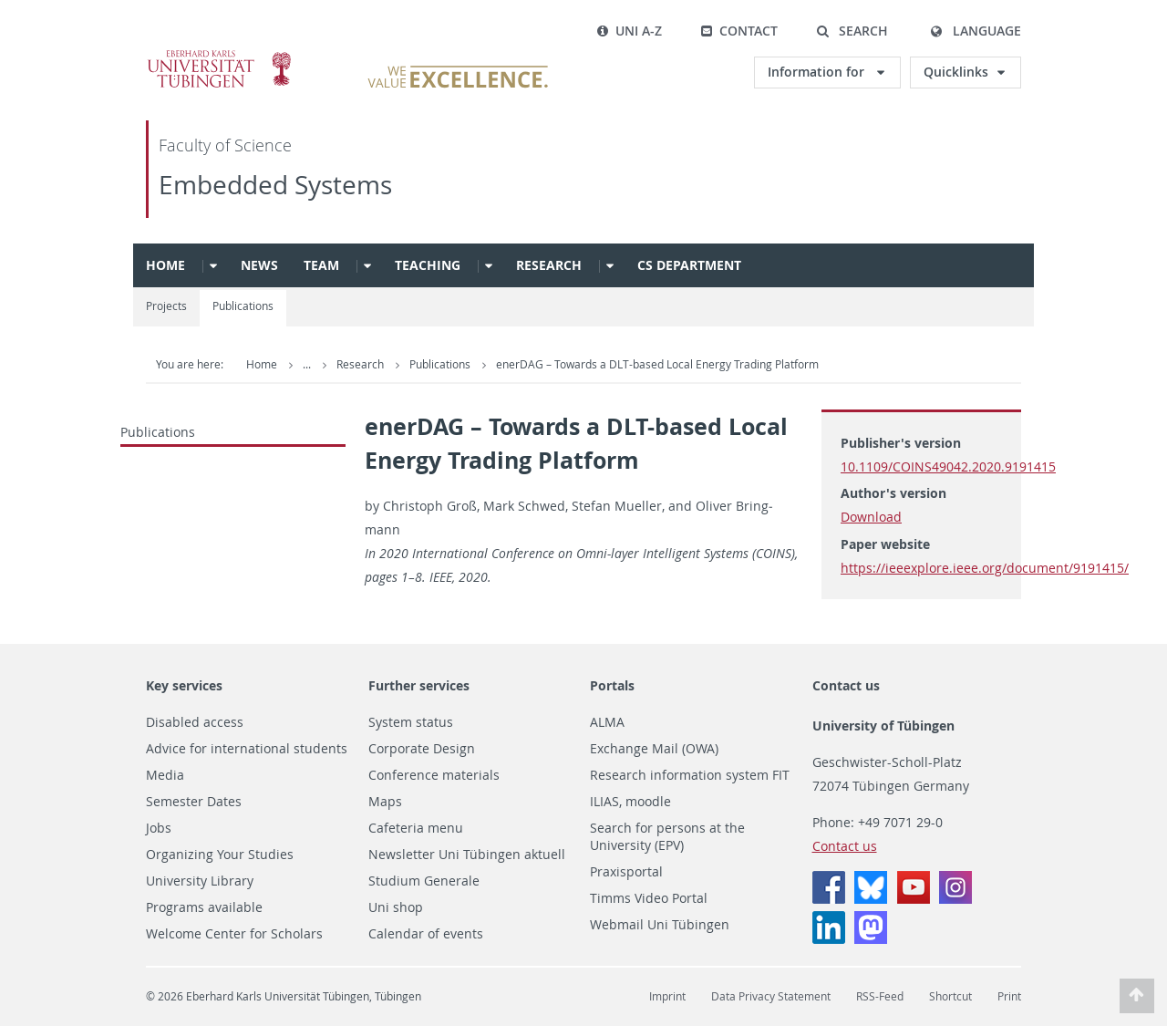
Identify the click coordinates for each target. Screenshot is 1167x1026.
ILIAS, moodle (630, 801)
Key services (184, 685)
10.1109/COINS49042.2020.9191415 (948, 466)
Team (321, 265)
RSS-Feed (880, 996)
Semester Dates (194, 801)
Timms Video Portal (648, 898)
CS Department (689, 265)
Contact (739, 30)
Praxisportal (626, 872)
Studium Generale (424, 881)
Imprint (667, 996)
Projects (166, 306)
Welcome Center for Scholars (234, 934)
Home (165, 265)
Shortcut (950, 996)
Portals (612, 685)
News (259, 265)
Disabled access (194, 722)
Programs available (204, 907)
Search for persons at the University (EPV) (667, 837)
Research (549, 265)
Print (1009, 996)
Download (871, 516)
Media (165, 775)
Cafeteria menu (415, 828)
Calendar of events (425, 934)
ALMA (607, 722)
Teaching (427, 265)
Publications (243, 306)
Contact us (846, 685)
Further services (419, 685)
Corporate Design (421, 749)
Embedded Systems (275, 185)
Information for (818, 71)
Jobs (158, 828)
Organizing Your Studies (220, 854)
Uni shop (395, 907)
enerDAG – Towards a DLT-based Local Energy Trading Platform (657, 364)
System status (410, 722)
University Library (199, 881)
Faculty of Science (225, 145)
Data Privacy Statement (771, 996)
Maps (385, 801)
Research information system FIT (690, 775)
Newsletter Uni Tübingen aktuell (466, 854)
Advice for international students (246, 749)
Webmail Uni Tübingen (659, 925)
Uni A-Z (629, 30)
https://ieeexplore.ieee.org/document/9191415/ (985, 567)
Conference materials (434, 775)
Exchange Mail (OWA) (654, 749)
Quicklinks (956, 71)
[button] (852, 31)
